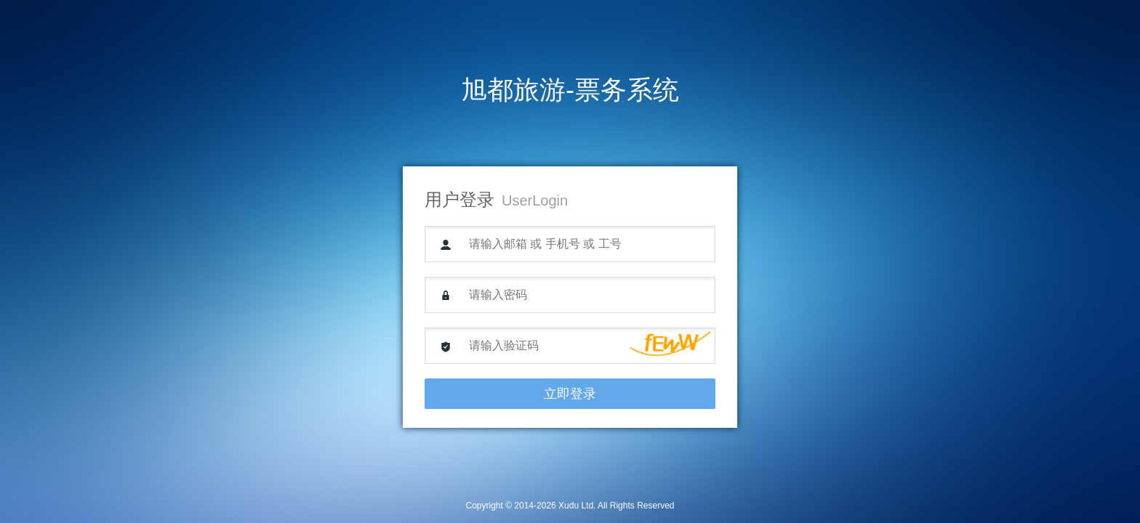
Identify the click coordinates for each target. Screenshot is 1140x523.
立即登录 (570, 393)
